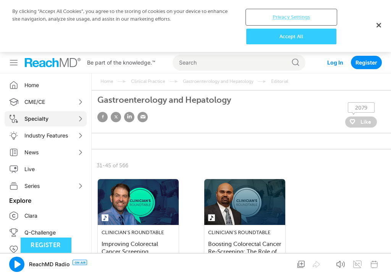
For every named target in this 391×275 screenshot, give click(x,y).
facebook (102, 117)
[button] (16, 264)
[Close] (378, 25)
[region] (195, 26)
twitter (116, 117)
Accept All (291, 36)
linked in (129, 117)
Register (366, 62)
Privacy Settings (291, 17)
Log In (335, 62)
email (142, 117)
